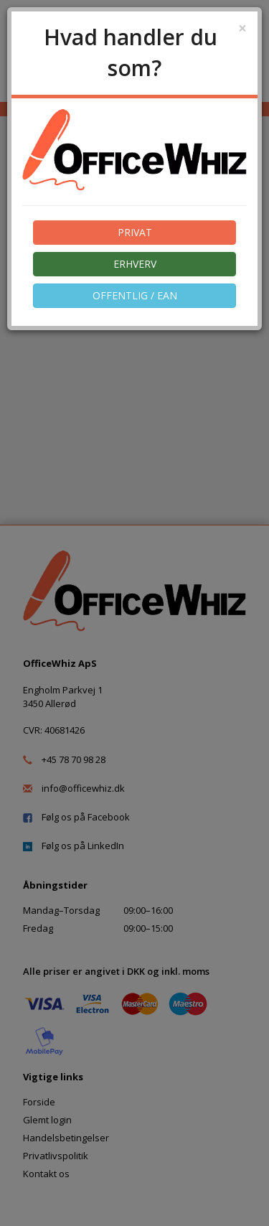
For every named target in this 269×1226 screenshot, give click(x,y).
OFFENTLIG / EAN (135, 295)
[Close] (242, 28)
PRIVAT (135, 232)
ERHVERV (134, 264)
